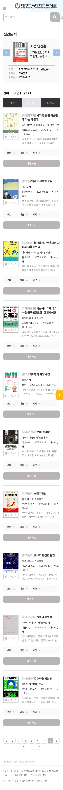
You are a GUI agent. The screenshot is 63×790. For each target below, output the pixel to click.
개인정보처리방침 (10, 761)
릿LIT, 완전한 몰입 (44, 555)
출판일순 (31, 102)
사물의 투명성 (44, 617)
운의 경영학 (43, 432)
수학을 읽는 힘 (44, 679)
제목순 (13, 102)
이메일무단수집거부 (27, 761)
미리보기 (12, 136)
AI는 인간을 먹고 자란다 (46, 46)
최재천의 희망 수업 (39, 374)
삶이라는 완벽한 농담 (40, 181)
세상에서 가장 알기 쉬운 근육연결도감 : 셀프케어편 (39, 310)
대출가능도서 (50, 102)
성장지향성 (40, 493)
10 (24, 746)
